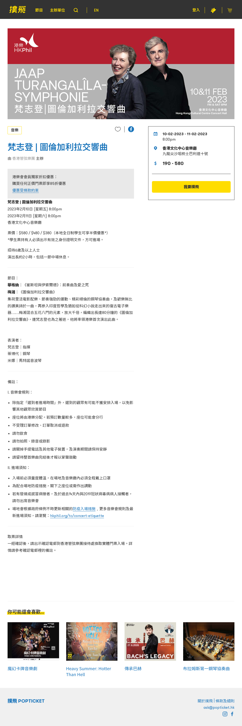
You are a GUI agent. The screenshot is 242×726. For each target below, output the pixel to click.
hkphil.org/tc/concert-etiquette (77, 515)
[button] (131, 129)
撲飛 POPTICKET (26, 701)
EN (96, 10)
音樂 (14, 130)
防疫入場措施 (84, 508)
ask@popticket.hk (218, 707)
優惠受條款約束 (25, 190)
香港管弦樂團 (23, 158)
